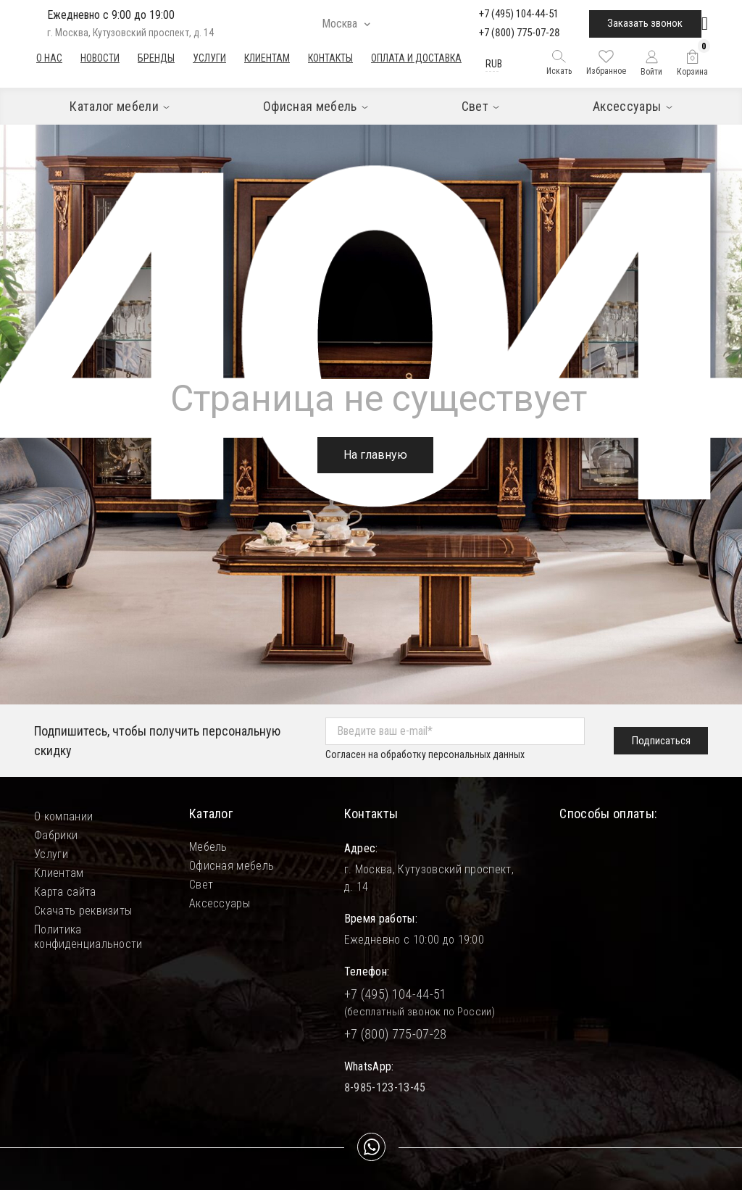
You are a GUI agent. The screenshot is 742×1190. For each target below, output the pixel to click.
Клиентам (267, 58)
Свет (201, 884)
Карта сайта (65, 892)
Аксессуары (219, 903)
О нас (49, 58)
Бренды (156, 58)
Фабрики (56, 835)
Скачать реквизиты (83, 911)
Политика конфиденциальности (88, 930)
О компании (63, 816)
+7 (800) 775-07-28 (519, 32)
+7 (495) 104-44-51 (519, 13)
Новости (100, 58)
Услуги (209, 58)
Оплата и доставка (416, 58)
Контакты (330, 58)
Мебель (208, 847)
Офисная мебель (231, 866)
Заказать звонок (645, 23)
